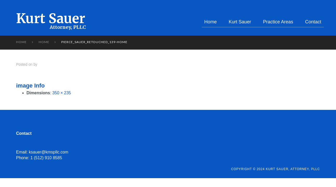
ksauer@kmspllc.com (48, 152)
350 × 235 (61, 93)
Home (210, 21)
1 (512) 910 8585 (46, 158)
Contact (313, 21)
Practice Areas (278, 21)
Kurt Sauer (50, 18)
